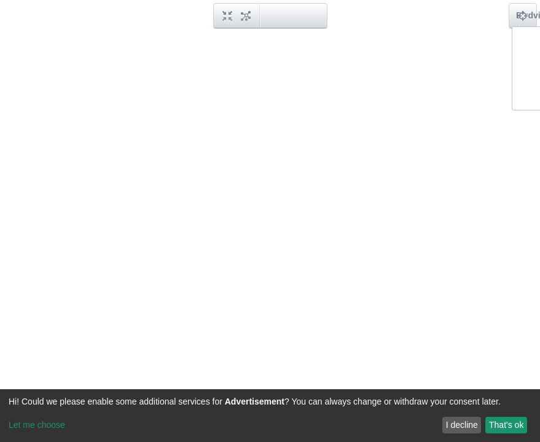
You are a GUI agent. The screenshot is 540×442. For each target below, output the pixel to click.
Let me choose (37, 425)
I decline (462, 425)
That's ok (506, 425)
